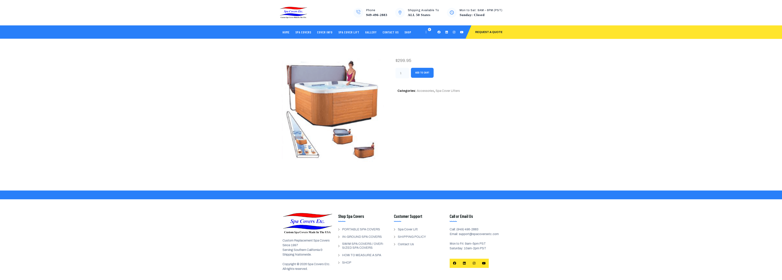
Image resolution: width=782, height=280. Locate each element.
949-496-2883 (376, 15)
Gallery (371, 32)
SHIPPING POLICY (412, 236)
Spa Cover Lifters (448, 90)
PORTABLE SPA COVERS (361, 229)
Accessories (425, 90)
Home (286, 32)
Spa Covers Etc (318, 264)
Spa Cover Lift (348, 32)
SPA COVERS (303, 32)
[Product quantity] (402, 73)
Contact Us (391, 32)
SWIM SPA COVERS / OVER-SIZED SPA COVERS (363, 245)
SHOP (407, 32)
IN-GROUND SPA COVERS (362, 236)
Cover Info (325, 32)
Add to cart (422, 72)
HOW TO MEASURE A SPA (361, 255)
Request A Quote (488, 32)
